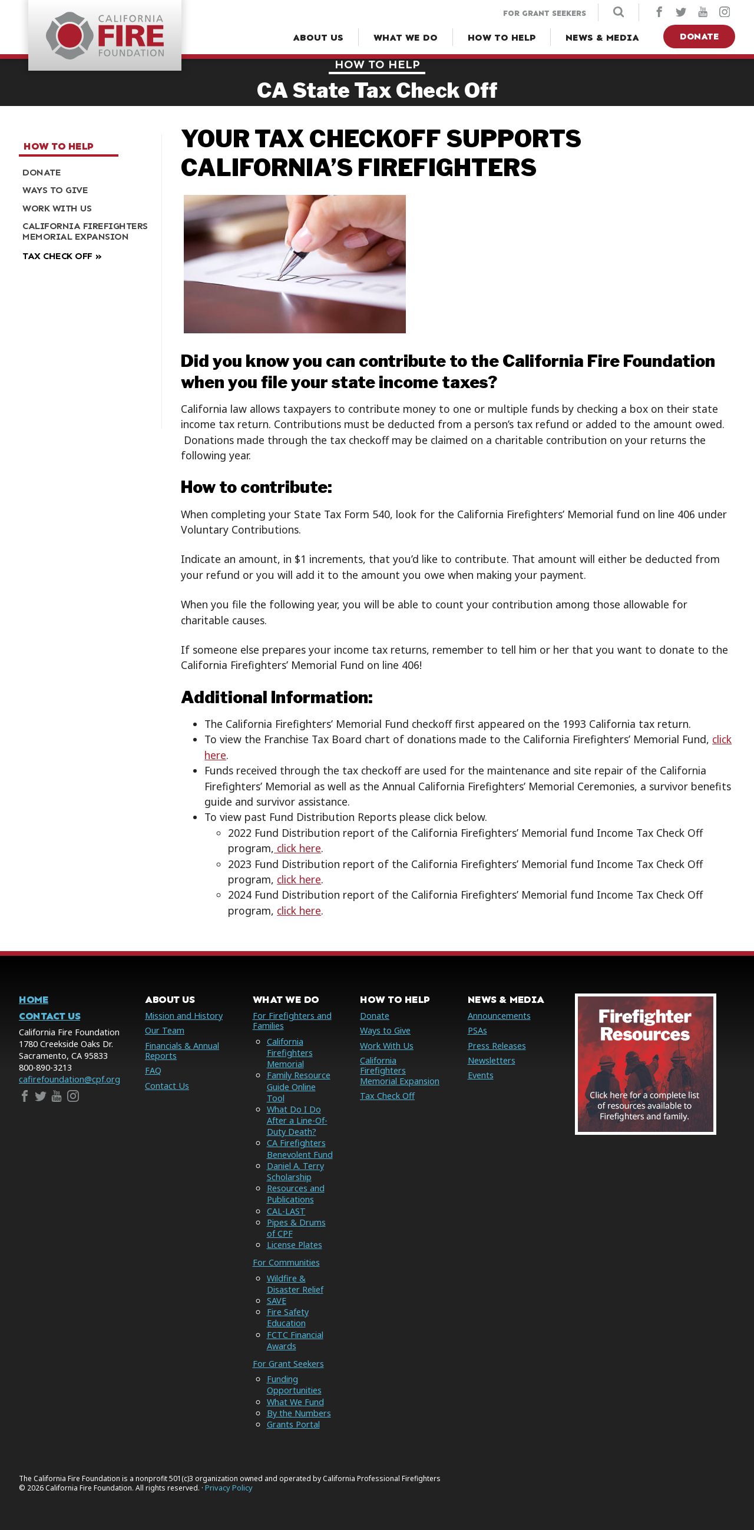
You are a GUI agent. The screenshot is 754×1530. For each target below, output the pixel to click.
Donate (699, 36)
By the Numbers (299, 1413)
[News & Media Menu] (602, 37)
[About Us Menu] (318, 37)
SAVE (276, 1300)
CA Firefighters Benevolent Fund (300, 1148)
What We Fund (295, 1402)
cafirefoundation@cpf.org (69, 1079)
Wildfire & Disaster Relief (295, 1284)
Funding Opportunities (294, 1384)
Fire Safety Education (288, 1317)
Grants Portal (293, 1424)
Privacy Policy (229, 1487)
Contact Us (49, 1016)
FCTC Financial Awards (295, 1340)
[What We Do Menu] (405, 37)
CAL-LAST (286, 1211)
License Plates (294, 1244)
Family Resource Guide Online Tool (298, 1086)
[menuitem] (86, 172)
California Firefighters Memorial (290, 1052)
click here (297, 848)
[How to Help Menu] (501, 37)
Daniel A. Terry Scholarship (295, 1171)
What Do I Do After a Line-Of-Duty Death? (297, 1120)
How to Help (377, 64)
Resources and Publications (296, 1194)
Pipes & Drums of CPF (296, 1228)
